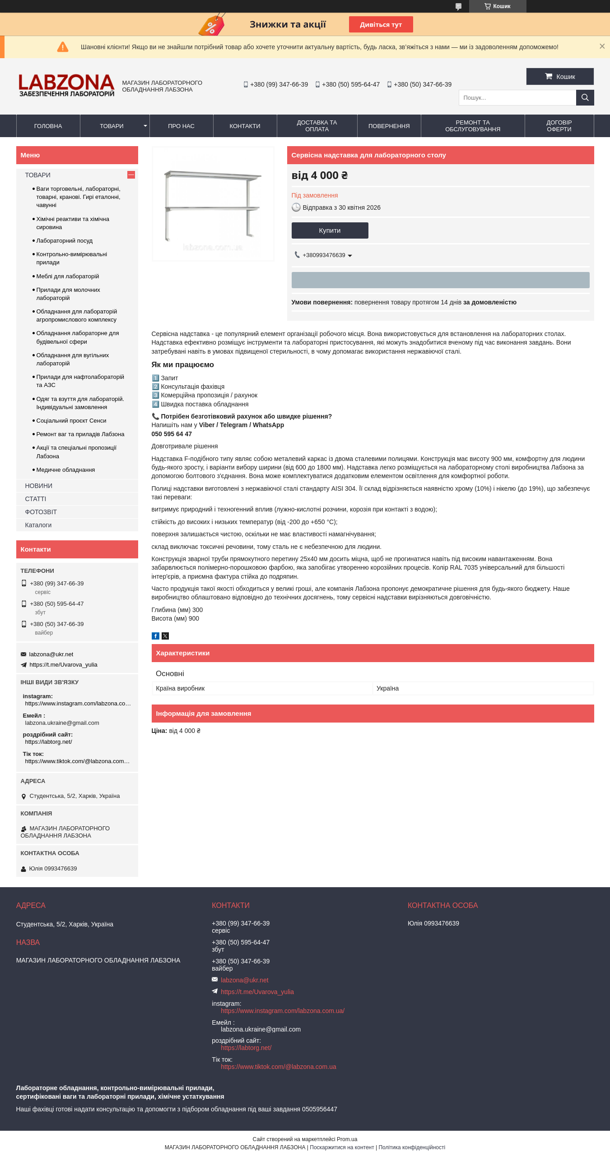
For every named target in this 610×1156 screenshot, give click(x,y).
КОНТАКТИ (245, 126)
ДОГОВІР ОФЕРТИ (559, 126)
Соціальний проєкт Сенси (72, 420)
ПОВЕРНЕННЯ (389, 126)
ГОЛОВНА (48, 126)
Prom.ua (347, 1139)
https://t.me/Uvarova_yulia (64, 664)
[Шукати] (585, 98)
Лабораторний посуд (65, 240)
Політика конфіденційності (411, 1147)
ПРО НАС (181, 126)
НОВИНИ (39, 485)
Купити (330, 230)
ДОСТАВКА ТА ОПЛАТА (317, 126)
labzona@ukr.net (51, 654)
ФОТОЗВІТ (41, 512)
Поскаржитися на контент (342, 1147)
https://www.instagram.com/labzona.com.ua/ (78, 703)
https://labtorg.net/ (48, 741)
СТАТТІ (36, 498)
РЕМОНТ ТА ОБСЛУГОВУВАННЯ (472, 126)
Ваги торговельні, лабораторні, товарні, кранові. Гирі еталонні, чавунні (79, 196)
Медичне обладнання (66, 469)
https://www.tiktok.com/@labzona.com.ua (78, 761)
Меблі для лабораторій (68, 276)
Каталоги (38, 525)
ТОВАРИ (111, 126)
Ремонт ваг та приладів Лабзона (81, 434)
